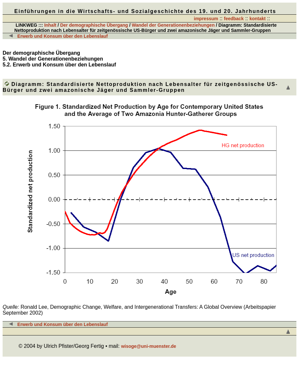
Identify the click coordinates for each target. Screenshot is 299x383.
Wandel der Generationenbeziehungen (174, 25)
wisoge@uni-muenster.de (148, 346)
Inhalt (50, 25)
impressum (206, 18)
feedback (234, 18)
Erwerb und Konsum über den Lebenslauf (62, 36)
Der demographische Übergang (94, 25)
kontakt (258, 18)
